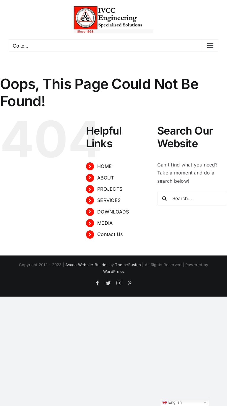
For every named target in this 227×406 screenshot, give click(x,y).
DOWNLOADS (113, 212)
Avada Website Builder (86, 264)
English (172, 402)
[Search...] (192, 198)
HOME (104, 166)
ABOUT (105, 178)
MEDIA (105, 223)
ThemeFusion (128, 264)
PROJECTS (109, 189)
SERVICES (109, 200)
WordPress (113, 271)
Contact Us (110, 234)
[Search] (164, 198)
